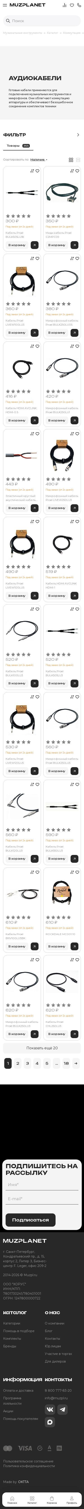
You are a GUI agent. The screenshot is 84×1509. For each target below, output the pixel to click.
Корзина (52, 1500)
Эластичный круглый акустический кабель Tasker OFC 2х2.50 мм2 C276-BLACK (21, 498)
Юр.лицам (53, 1346)
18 (66, 1063)
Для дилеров (55, 1361)
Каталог (32, 1500)
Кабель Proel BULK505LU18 (15, 234)
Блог (48, 1331)
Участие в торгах (58, 1354)
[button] (79, 5)
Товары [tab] (18, 146)
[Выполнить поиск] (8, 21)
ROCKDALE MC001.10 (60, 934)
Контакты (52, 1339)
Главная (12, 1500)
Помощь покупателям (20, 1419)
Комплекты (12, 1339)
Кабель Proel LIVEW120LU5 (15, 760)
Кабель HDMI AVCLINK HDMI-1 (61, 585)
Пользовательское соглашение (28, 1461)
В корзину (17, 245)
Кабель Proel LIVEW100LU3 (15, 322)
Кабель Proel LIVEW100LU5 (15, 585)
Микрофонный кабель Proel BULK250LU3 (22, 1024)
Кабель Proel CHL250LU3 (54, 1024)
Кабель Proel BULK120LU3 (14, 848)
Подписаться (30, 1220)
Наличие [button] (37, 159)
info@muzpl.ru (56, 1398)
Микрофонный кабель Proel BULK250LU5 (62, 760)
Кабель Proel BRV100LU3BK (15, 936)
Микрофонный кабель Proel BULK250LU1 (62, 410)
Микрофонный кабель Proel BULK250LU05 (62, 322)
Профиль (72, 1500)
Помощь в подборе (18, 1331)
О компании (54, 1323)
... (56, 1063)
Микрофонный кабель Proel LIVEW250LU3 (62, 498)
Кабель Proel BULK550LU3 (54, 848)
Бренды (9, 1346)
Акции (8, 1411)
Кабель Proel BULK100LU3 (14, 673)
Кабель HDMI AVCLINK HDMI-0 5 (21, 410)
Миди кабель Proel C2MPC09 (58, 234)
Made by (16, 1482)
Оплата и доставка (18, 1391)
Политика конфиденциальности (29, 1466)
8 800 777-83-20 (58, 1391)
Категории (11, 1323)
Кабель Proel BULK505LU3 (54, 673)
